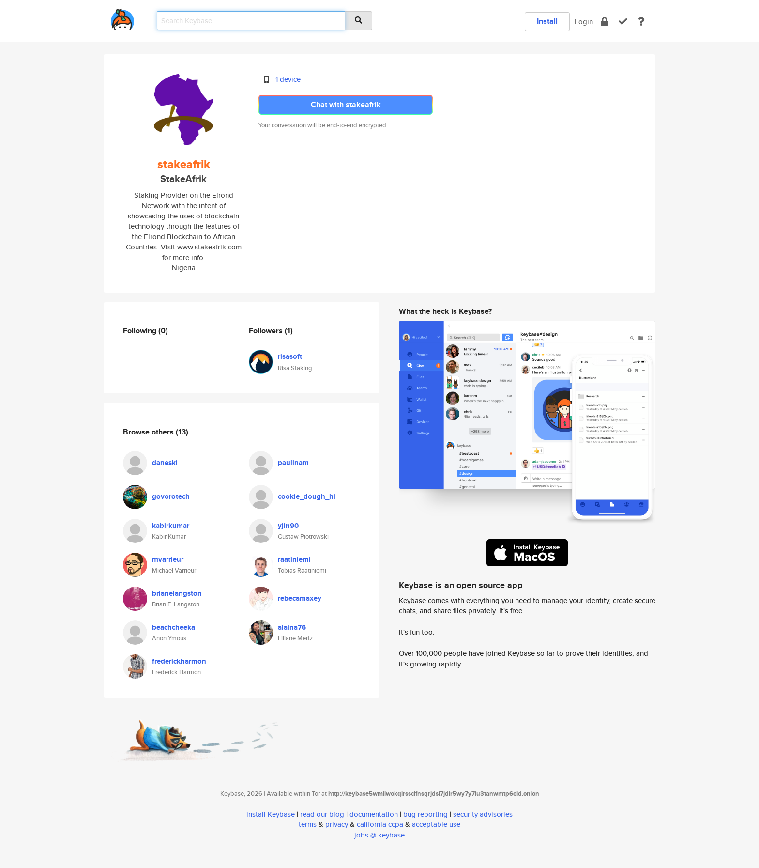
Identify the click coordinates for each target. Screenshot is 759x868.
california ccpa (380, 824)
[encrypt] (604, 22)
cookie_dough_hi (306, 496)
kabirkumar (170, 525)
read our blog (322, 814)
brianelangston (177, 593)
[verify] (623, 22)
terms (308, 824)
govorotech (171, 496)
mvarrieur (167, 559)
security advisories (483, 814)
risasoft (290, 356)
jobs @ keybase (379, 835)
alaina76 (292, 627)
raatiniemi (294, 559)
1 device (288, 79)
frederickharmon (179, 661)
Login (584, 21)
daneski (165, 462)
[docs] (641, 22)
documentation (373, 814)
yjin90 (288, 525)
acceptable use (436, 824)
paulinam (293, 462)
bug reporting (425, 814)
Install (547, 21)
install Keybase (270, 814)
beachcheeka (173, 627)
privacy (336, 824)
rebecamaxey (299, 598)
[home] (122, 17)
